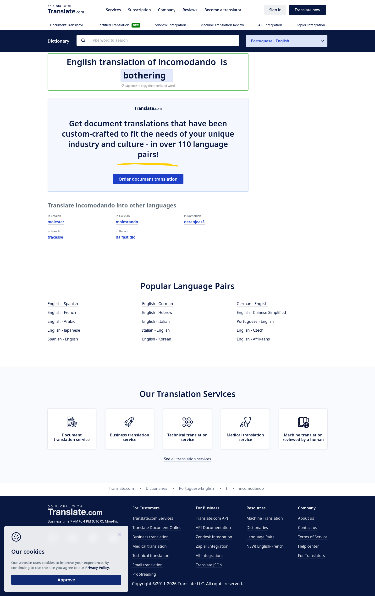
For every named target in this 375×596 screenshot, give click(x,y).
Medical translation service (245, 437)
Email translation (147, 565)
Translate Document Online (156, 527)
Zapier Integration (310, 25)
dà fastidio (125, 237)
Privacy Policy (46, 566)
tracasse (55, 237)
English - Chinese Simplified (261, 312)
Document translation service (72, 437)
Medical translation (149, 546)
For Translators (311, 555)
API (212, 518)
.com (66, 11)
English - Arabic (61, 321)
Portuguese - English (255, 321)
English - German (157, 303)
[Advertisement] (291, 169)
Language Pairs (260, 537)
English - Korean (156, 339)
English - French (62, 312)
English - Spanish (63, 303)
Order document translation (148, 179)
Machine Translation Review (222, 25)
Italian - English (156, 330)
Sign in (275, 9)
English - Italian (156, 321)
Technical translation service (187, 437)
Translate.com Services (152, 518)
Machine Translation (265, 518)
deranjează (194, 221)
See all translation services (187, 459)
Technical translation (150, 555)
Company (167, 9)
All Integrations (209, 555)
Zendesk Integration (170, 25)
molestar (56, 221)
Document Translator (66, 25)
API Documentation (213, 527)
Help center (308, 546)
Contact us (307, 527)
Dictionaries (257, 527)
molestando (127, 221)
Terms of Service (312, 537)
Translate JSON (209, 565)
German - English (252, 303)
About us (306, 518)
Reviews (189, 9)
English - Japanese (64, 330)
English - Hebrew (157, 312)
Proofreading (144, 574)
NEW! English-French (265, 546)
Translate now (307, 9)
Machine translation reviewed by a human (303, 437)
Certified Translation (119, 25)
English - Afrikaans (253, 339)
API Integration (270, 25)
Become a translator (223, 9)
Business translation (150, 537)
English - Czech (250, 330)
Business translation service (129, 437)
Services (113, 9)
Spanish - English (63, 339)
